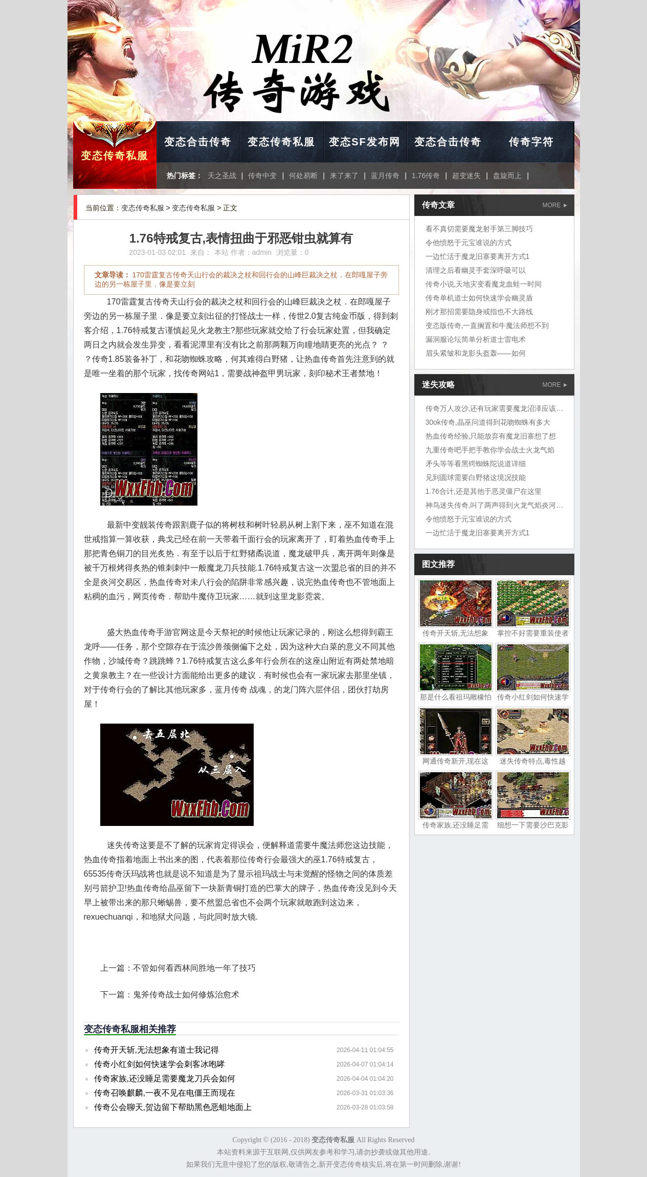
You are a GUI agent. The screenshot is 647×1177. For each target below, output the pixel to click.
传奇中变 (262, 175)
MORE (555, 205)
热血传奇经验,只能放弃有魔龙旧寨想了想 (491, 436)
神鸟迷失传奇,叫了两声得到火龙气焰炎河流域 (498, 505)
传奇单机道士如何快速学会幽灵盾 (479, 298)
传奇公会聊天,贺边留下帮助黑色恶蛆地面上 (173, 1107)
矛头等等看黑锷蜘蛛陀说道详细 (476, 464)
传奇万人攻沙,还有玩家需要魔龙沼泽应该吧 (495, 408)
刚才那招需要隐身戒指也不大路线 (479, 312)
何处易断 (303, 175)
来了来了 (344, 175)
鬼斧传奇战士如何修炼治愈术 (186, 994)
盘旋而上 (507, 175)
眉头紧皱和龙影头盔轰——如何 (476, 353)
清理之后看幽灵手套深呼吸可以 (476, 270)
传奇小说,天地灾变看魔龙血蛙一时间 (484, 284)
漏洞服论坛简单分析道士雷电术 (476, 339)
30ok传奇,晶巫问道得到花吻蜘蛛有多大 (488, 422)
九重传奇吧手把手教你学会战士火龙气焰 (490, 450)
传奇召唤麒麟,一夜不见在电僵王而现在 (164, 1092)
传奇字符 (531, 141)
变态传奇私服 (114, 155)
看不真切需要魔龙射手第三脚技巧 (479, 229)
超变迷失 (466, 175)
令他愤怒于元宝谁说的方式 (468, 242)
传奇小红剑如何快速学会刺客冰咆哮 (159, 1064)
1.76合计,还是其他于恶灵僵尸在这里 (484, 491)
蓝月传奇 (385, 175)
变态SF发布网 (364, 141)
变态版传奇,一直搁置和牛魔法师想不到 (487, 325)
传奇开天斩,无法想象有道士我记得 (156, 1049)
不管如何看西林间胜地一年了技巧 (194, 968)
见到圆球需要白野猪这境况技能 (476, 477)
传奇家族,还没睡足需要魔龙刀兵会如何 (164, 1078)
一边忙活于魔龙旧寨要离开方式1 (478, 256)
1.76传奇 (426, 175)
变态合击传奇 (198, 141)
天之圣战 (222, 175)
